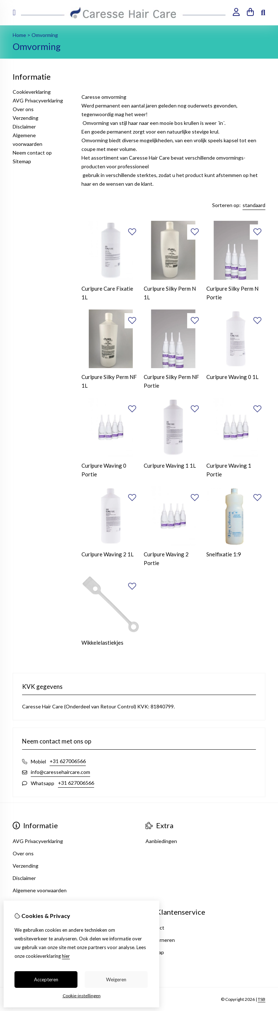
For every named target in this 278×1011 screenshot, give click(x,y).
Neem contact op (32, 152)
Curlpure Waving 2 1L (107, 554)
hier (66, 956)
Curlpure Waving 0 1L (232, 377)
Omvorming (44, 35)
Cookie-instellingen (82, 995)
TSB (261, 999)
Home (19, 35)
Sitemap (22, 161)
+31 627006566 (68, 761)
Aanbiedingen (161, 841)
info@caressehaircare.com (60, 772)
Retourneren (160, 940)
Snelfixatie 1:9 (223, 554)
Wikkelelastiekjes (102, 642)
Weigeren (116, 979)
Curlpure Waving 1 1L (170, 465)
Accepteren (46, 979)
